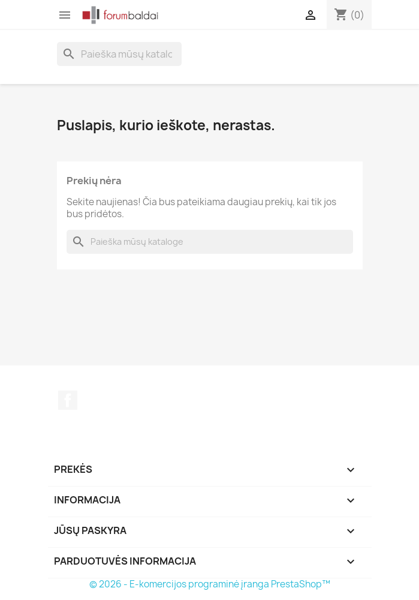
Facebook (67, 400)
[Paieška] (119, 54)
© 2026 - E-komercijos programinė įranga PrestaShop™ (209, 584)
